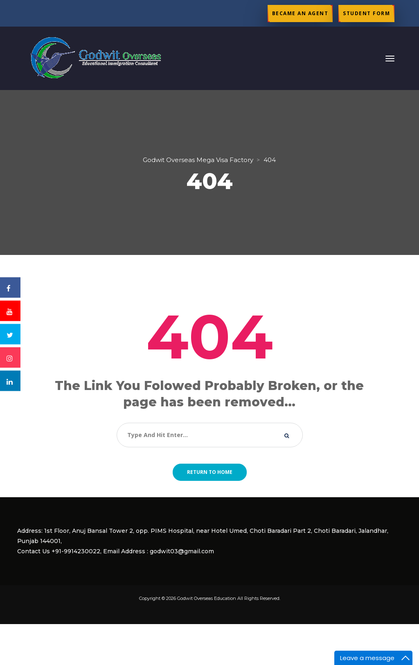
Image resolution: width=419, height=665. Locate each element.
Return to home (209, 472)
